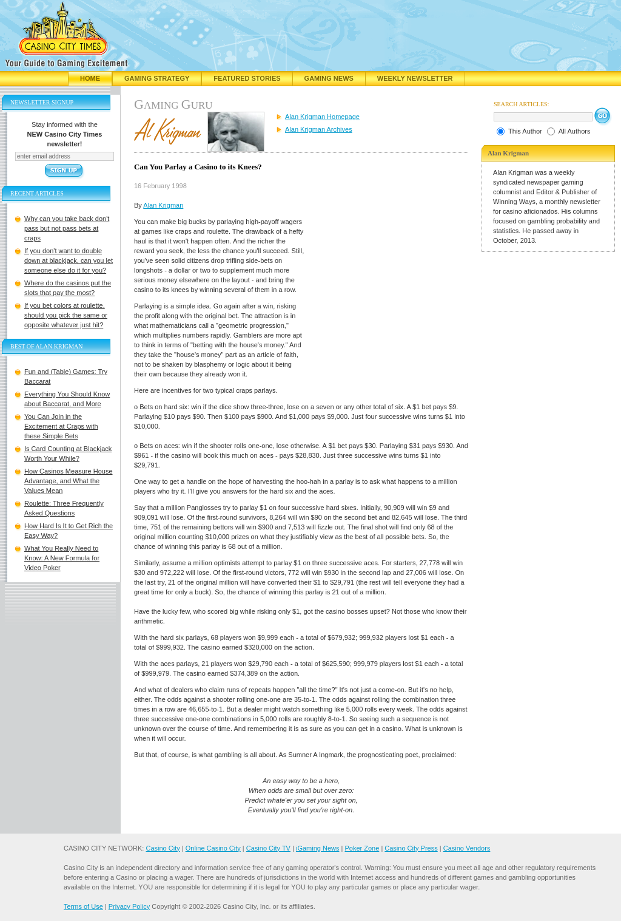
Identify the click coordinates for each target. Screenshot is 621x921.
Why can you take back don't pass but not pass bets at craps (66, 228)
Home (90, 78)
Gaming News (329, 78)
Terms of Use (83, 906)
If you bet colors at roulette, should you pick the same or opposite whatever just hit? (65, 315)
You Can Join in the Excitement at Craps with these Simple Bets (61, 426)
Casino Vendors (467, 848)
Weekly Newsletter (415, 78)
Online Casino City (213, 848)
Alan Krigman (163, 205)
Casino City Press (410, 848)
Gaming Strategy (156, 78)
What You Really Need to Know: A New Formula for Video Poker (61, 558)
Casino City (163, 848)
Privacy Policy (129, 906)
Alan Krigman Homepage (322, 116)
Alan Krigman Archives (318, 129)
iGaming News (318, 848)
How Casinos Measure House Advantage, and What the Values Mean (68, 480)
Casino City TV (268, 848)
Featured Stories (246, 78)
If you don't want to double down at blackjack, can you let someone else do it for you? (68, 260)
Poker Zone (361, 848)
